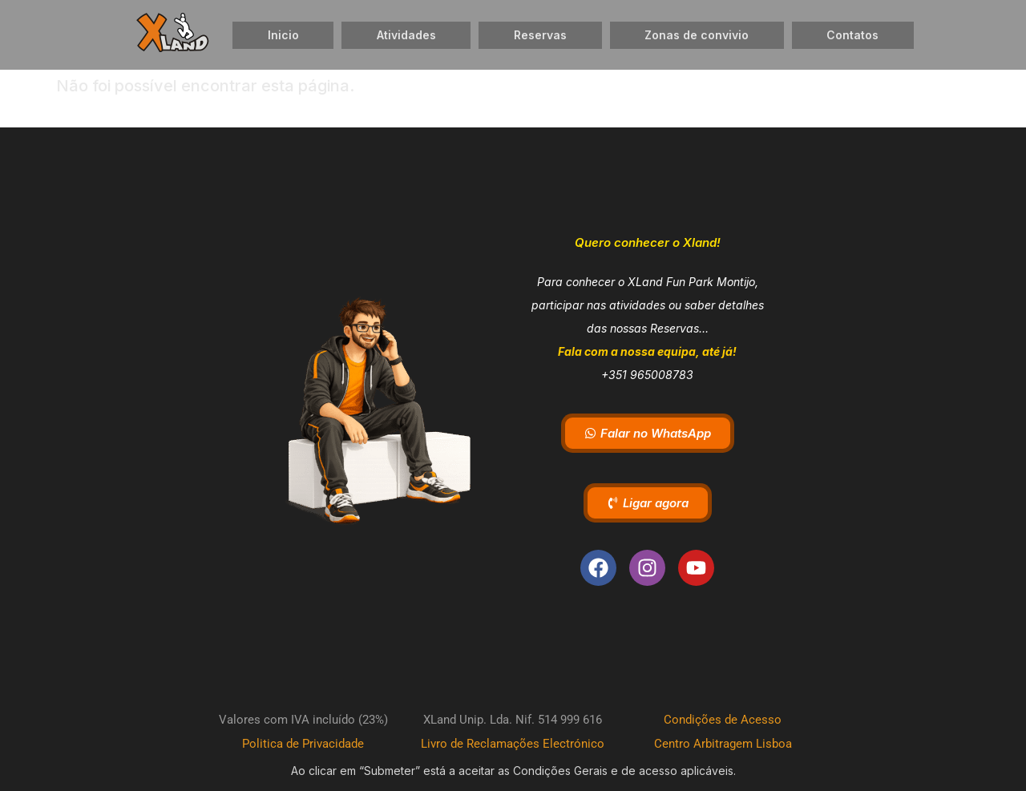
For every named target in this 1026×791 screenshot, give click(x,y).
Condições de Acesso (723, 719)
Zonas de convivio (696, 35)
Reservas (540, 35)
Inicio (283, 35)
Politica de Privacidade (303, 744)
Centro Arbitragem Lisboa (723, 744)
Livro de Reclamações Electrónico (512, 744)
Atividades (406, 35)
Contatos (852, 35)
